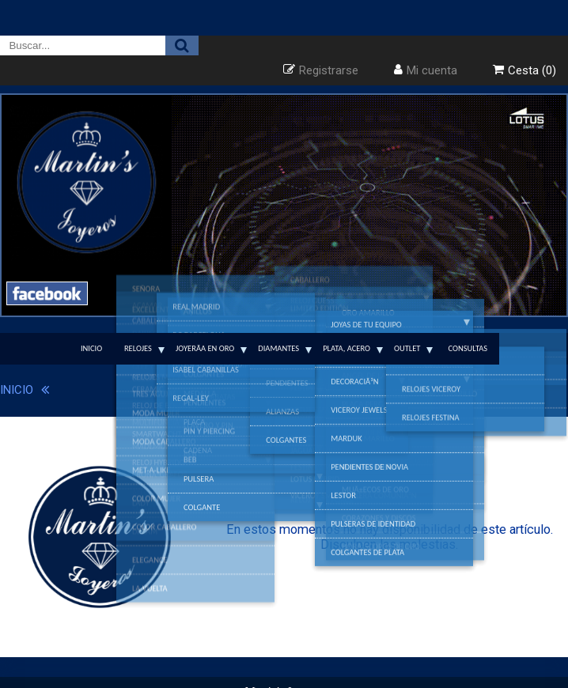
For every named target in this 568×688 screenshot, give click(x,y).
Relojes (138, 348)
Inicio (91, 348)
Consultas (467, 348)
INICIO (16, 390)
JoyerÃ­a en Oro (205, 348)
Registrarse (328, 70)
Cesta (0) (532, 70)
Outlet (407, 348)
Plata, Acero (346, 348)
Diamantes (278, 348)
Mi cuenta (432, 70)
